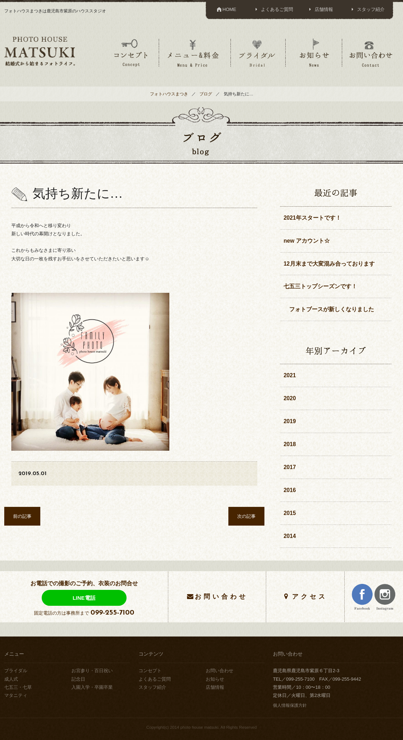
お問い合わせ (370, 53)
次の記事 (246, 516)
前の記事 (22, 516)
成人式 (11, 679)
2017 (290, 467)
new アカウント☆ (307, 241)
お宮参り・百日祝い (92, 670)
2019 (290, 421)
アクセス (309, 596)
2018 (290, 444)
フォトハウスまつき (169, 93)
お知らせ (314, 53)
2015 (290, 513)
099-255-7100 (112, 612)
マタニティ (15, 695)
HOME (226, 9)
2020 (290, 398)
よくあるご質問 (273, 9)
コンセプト (131, 53)
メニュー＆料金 (194, 53)
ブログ (205, 93)
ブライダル (257, 53)
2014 (290, 536)
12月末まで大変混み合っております (329, 264)
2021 (290, 375)
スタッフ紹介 (367, 9)
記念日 (78, 679)
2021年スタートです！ (312, 218)
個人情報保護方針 (290, 705)
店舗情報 (320, 9)
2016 (290, 490)
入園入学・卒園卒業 (92, 687)
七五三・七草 (18, 687)
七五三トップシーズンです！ (320, 286)
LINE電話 (83, 598)
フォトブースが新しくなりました (329, 309)
